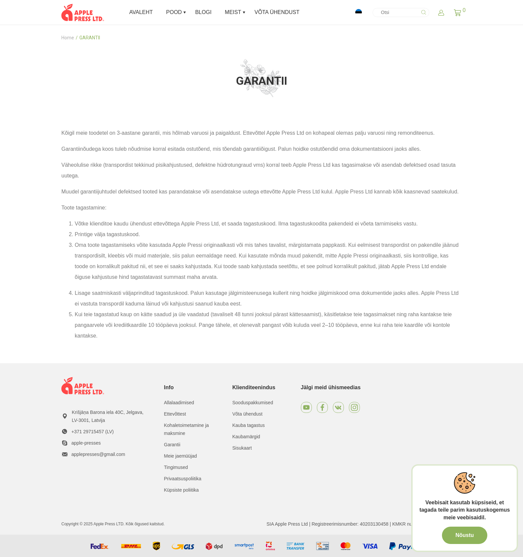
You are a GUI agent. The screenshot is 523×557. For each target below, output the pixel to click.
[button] (457, 12)
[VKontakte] (338, 407)
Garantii (172, 444)
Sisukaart (242, 448)
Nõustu (464, 535)
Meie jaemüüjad (180, 456)
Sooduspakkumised (252, 402)
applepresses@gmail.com (98, 454)
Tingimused (176, 467)
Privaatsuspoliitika (182, 478)
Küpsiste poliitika (181, 490)
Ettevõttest (175, 414)
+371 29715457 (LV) (92, 431)
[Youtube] (306, 407)
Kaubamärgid (246, 436)
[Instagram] (354, 407)
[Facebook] (322, 407)
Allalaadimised (179, 402)
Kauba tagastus (248, 425)
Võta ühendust (247, 414)
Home (67, 37)
